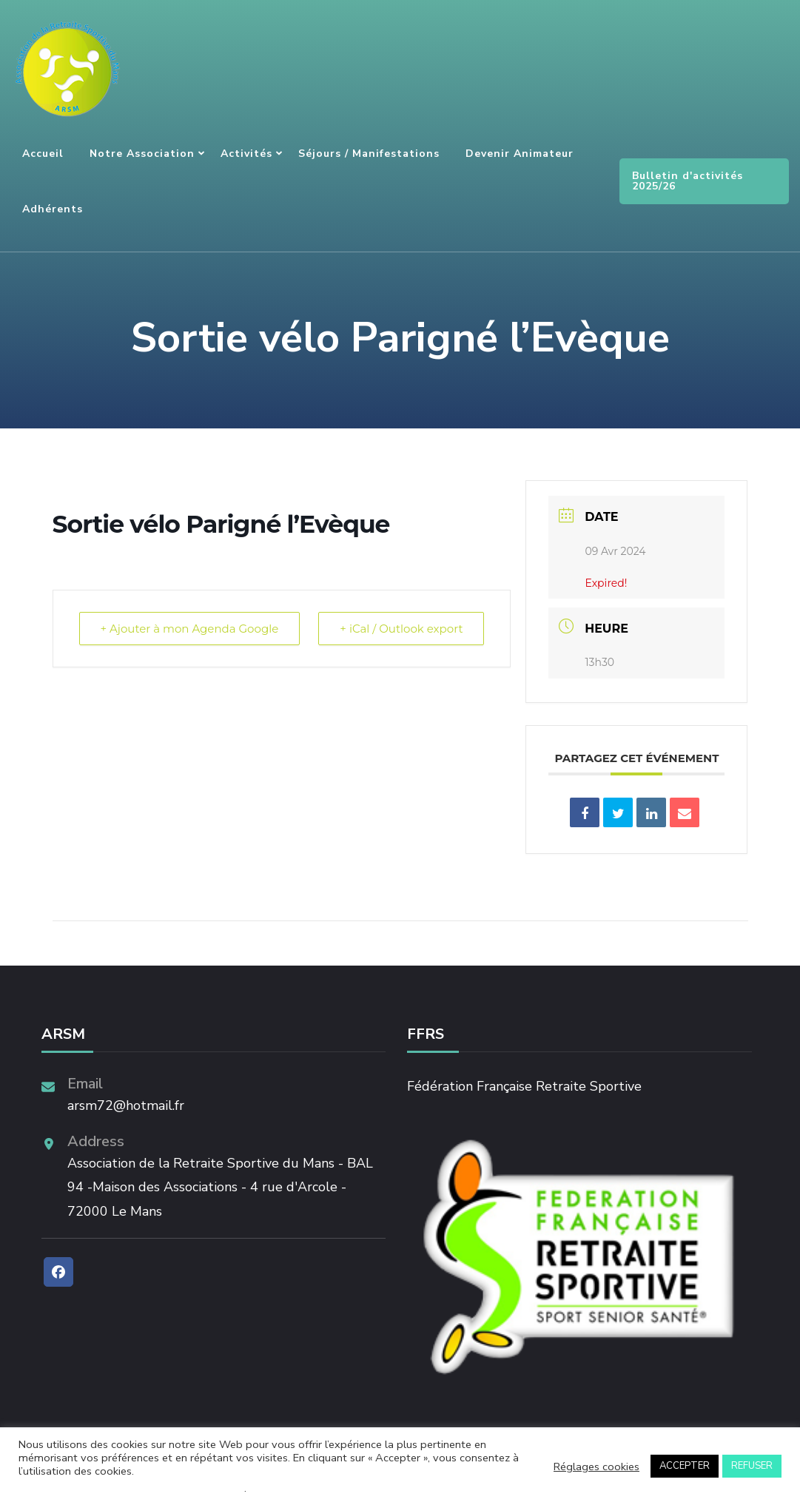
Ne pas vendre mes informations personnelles (131, 1488)
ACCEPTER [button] (684, 1465)
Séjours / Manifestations (369, 154)
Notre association (142, 154)
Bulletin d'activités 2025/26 (687, 181)
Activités (246, 154)
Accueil (43, 154)
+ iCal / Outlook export (401, 629)
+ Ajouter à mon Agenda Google (190, 629)
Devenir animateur (519, 154)
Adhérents (52, 209)
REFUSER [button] (752, 1465)
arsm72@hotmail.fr (125, 1105)
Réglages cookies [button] (596, 1466)
